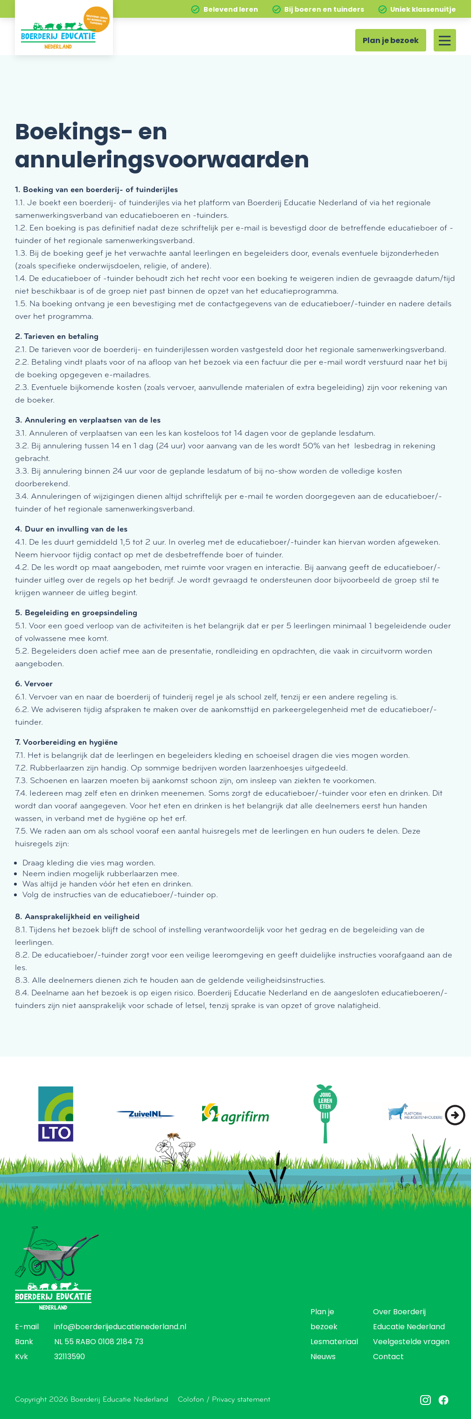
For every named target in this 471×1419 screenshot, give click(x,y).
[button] (455, 1115)
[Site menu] (445, 40)
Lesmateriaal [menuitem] (334, 1342)
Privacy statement (241, 1399)
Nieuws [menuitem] (323, 1357)
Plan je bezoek (391, 41)
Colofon (191, 1399)
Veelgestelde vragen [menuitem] (411, 1342)
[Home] (64, 27)
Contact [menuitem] (388, 1357)
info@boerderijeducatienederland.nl (120, 1327)
